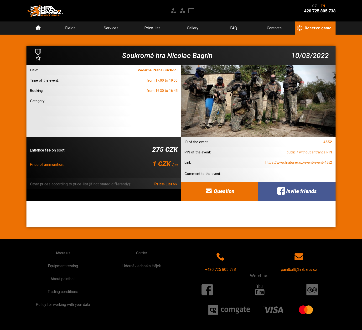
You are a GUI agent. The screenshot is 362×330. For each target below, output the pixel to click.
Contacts (274, 28)
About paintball (63, 279)
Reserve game (314, 28)
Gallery (192, 28)
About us (63, 253)
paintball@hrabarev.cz (299, 261)
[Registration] (182, 11)
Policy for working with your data (63, 304)
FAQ (233, 28)
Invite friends (297, 191)
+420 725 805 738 (220, 261)
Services (111, 28)
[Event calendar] (191, 11)
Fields (70, 28)
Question (219, 191)
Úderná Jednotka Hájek (142, 266)
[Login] (173, 11)
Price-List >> (165, 184)
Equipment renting (63, 266)
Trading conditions (63, 291)
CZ (314, 6)
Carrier (141, 253)
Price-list (152, 28)
